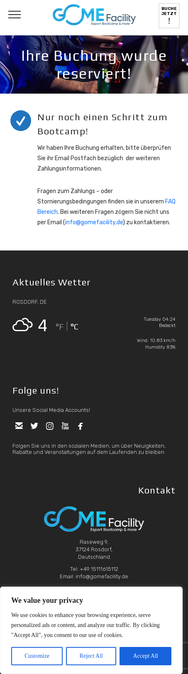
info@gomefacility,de (94, 222)
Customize (36, 656)
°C (74, 326)
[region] (91, 630)
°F (59, 326)
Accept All (145, 656)
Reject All (91, 656)
